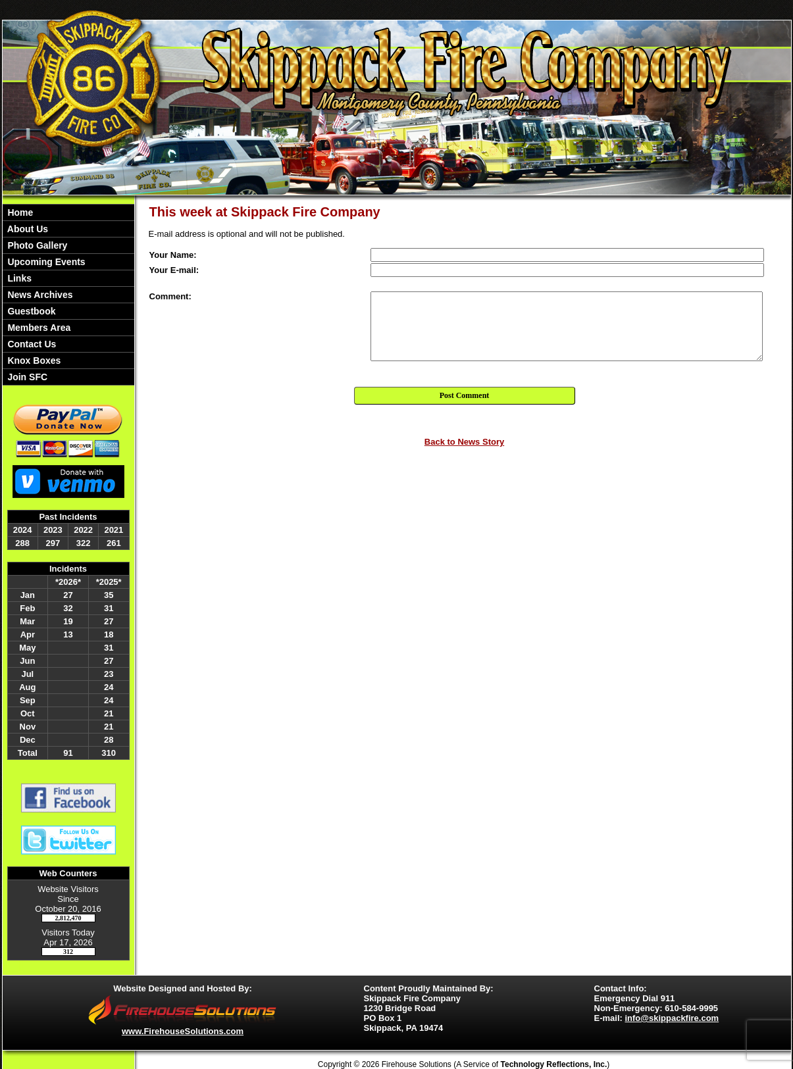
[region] (68, 295)
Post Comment (465, 395)
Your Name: (173, 255)
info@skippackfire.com (672, 1018)
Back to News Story (464, 442)
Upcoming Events (45, 262)
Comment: (170, 296)
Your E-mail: (174, 270)
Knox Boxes (33, 360)
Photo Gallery (36, 245)
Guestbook (30, 311)
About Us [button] (27, 229)
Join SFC (26, 377)
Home (19, 212)
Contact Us (31, 344)
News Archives (39, 294)
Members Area (38, 327)
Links (18, 278)
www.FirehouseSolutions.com (182, 1031)
